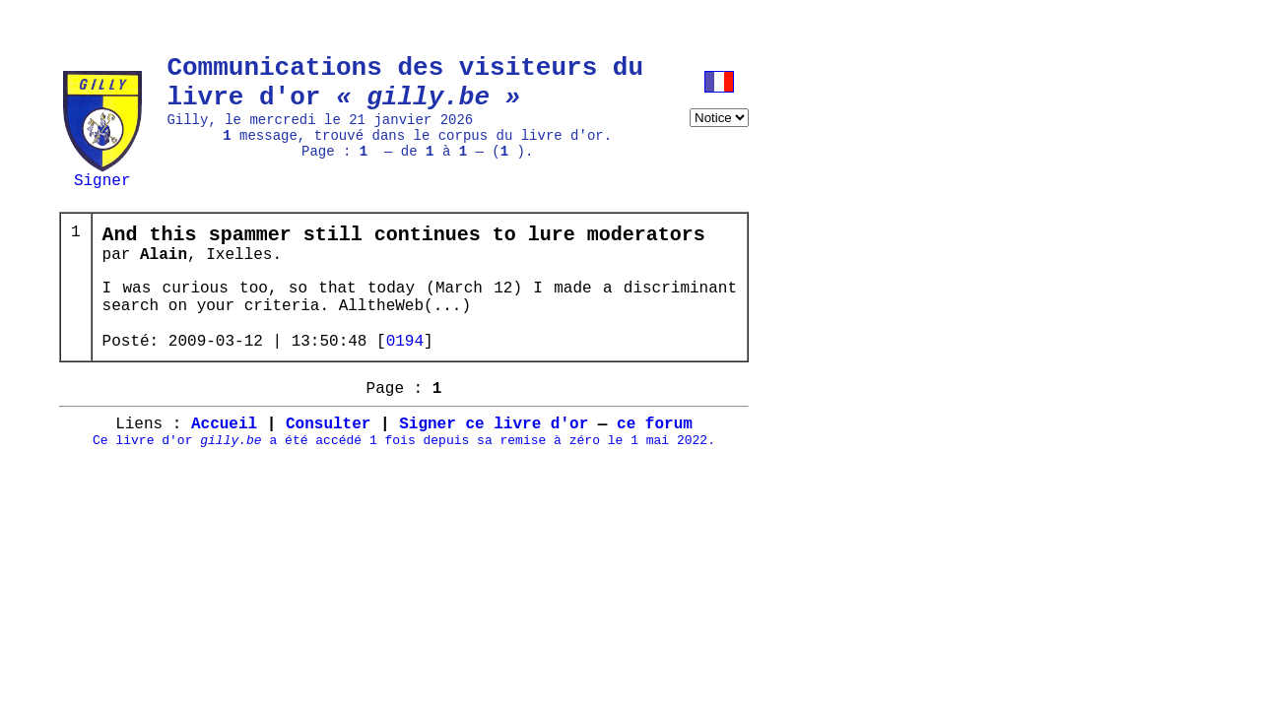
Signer (102, 179)
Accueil (224, 466)
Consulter (328, 466)
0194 (405, 371)
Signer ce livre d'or (493, 466)
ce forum (655, 466)
